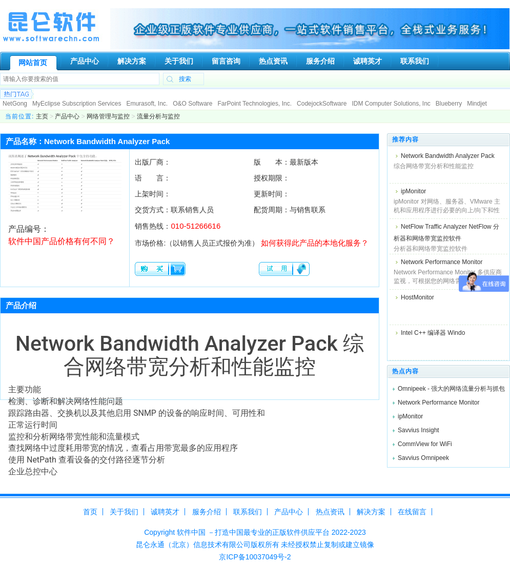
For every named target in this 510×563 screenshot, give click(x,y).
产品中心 (67, 116)
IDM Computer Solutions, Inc (391, 103)
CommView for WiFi (425, 444)
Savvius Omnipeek (423, 457)
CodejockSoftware (321, 103)
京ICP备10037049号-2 (255, 557)
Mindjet (477, 103)
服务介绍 (206, 512)
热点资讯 (330, 512)
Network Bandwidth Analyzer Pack (448, 155)
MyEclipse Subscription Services (76, 103)
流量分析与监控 (158, 116)
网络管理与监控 (108, 116)
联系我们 (247, 512)
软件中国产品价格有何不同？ (61, 241)
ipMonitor (413, 191)
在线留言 (412, 512)
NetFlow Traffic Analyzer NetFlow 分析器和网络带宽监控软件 (446, 232)
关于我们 (124, 512)
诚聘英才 (165, 512)
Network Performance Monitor (441, 262)
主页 (42, 116)
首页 (90, 512)
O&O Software (192, 103)
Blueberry (449, 103)
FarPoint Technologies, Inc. (255, 103)
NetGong (15, 103)
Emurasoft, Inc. (147, 103)
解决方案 (371, 512)
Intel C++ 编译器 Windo (433, 332)
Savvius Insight (418, 430)
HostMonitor (417, 297)
